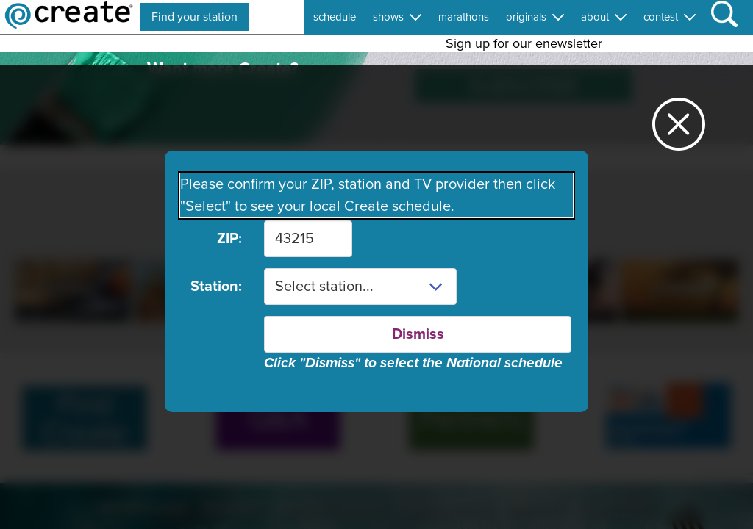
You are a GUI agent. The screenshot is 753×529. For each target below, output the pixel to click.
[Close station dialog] (679, 130)
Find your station (194, 17)
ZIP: (229, 239)
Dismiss (418, 334)
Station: (216, 286)
